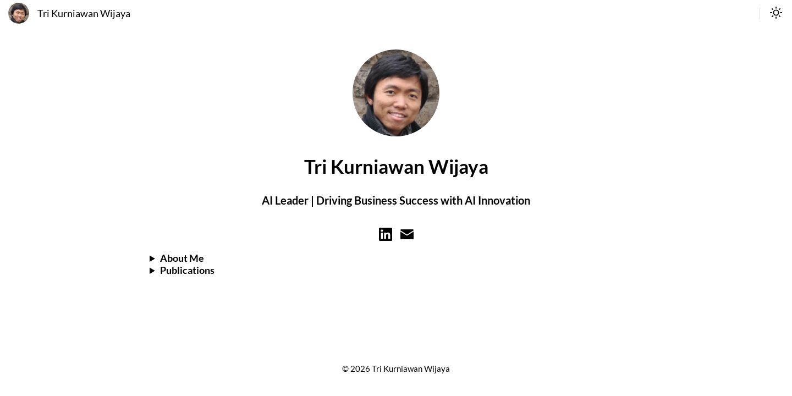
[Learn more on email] (407, 237)
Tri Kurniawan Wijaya (83, 13)
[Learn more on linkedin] (385, 237)
